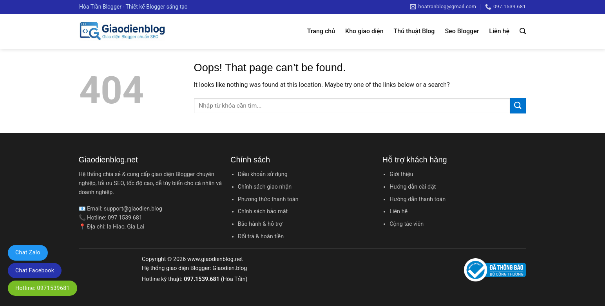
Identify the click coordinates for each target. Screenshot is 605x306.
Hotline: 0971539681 (42, 288)
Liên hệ (499, 31)
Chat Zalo (27, 252)
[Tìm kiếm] (523, 31)
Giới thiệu (401, 174)
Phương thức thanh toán (268, 199)
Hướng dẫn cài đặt (412, 187)
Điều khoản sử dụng (263, 174)
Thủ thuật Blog (414, 31)
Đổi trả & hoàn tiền (261, 236)
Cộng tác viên (406, 224)
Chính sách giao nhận (265, 187)
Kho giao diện (364, 31)
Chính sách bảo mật (263, 211)
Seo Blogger (462, 31)
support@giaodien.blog (133, 208)
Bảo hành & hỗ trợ (260, 224)
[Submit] (518, 105)
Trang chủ (321, 31)
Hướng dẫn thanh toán (417, 199)
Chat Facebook (34, 270)
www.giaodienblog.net (215, 259)
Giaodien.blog (229, 268)
